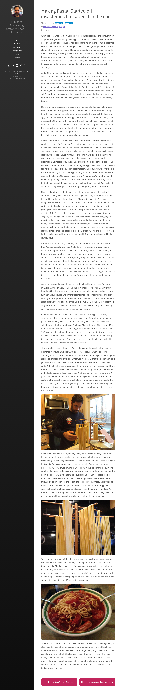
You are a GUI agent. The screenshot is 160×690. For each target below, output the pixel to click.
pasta (56, 27)
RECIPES (68, 23)
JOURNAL (58, 23)
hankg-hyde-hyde (19, 78)
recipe (61, 27)
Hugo (20, 76)
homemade (48, 27)
